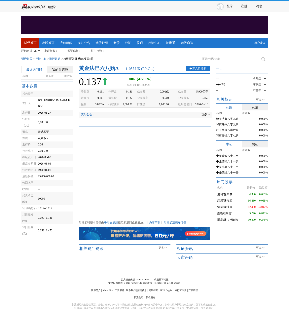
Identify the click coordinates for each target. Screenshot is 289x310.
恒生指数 (96, 50)
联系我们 (131, 290)
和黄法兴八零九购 (227, 124)
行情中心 (154, 43)
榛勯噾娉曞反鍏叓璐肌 (78, 58)
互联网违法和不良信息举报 (137, 283)
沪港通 (170, 43)
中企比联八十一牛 (227, 167)
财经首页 (30, 43)
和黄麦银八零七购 (227, 135)
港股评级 (101, 43)
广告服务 (119, 290)
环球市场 (26, 50)
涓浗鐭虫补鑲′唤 (227, 219)
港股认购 (54, 58)
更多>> (205, 114)
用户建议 (259, 42)
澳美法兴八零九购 (227, 118)
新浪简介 (96, 290)
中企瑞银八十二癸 (227, 155)
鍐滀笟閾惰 (224, 213)
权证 (128, 43)
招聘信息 (142, 290)
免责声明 (154, 222)
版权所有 (150, 297)
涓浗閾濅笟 (224, 207)
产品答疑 (193, 290)
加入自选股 (199, 68)
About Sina (107, 290)
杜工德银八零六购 (227, 130)
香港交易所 (111, 222)
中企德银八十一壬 (227, 172)
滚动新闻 (66, 43)
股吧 (139, 43)
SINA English (166, 290)
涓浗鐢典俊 (224, 194)
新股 (116, 43)
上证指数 (49, 50)
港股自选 (187, 43)
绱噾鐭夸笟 (224, 200)
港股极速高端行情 (175, 222)
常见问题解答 (115, 283)
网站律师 (153, 290)
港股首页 (48, 43)
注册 (244, 6)
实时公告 (84, 43)
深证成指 (73, 50)
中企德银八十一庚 (227, 161)
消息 (259, 6)
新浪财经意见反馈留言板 (167, 283)
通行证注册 (181, 290)
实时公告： (88, 114)
